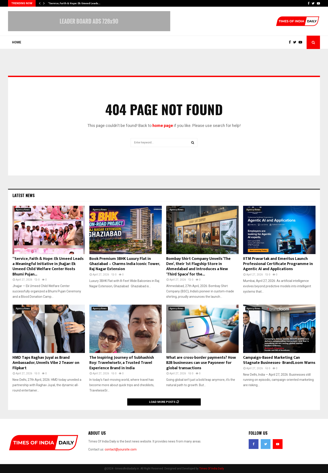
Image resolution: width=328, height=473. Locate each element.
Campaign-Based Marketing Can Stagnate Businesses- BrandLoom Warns (279, 360)
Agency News (23, 209)
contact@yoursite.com (121, 449)
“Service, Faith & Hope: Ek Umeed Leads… (74, 3)
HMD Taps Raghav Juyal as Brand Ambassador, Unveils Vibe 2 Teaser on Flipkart (45, 362)
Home (16, 42)
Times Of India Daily (211, 468)
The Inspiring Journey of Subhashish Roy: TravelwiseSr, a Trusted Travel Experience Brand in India (121, 362)
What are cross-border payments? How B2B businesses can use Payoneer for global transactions (201, 362)
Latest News (23, 195)
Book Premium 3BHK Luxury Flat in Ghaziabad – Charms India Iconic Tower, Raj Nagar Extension (124, 264)
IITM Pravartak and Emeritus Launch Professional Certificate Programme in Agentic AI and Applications (278, 264)
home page (162, 125)
